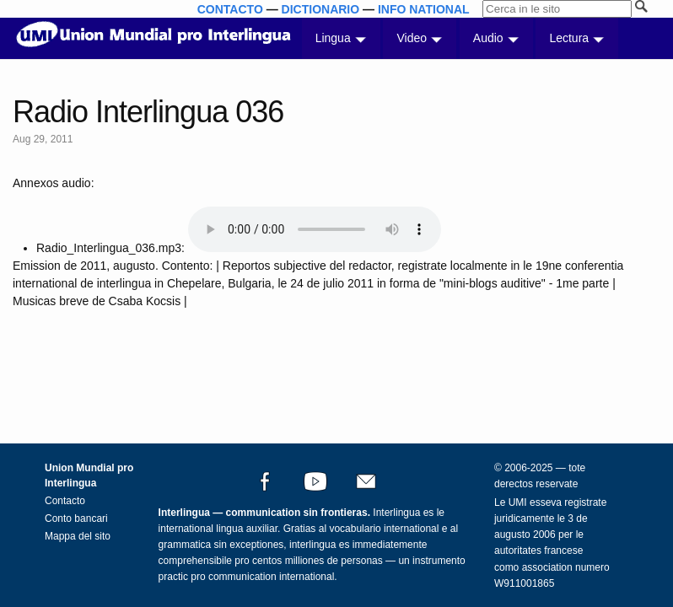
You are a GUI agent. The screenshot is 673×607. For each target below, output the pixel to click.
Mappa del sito (77, 536)
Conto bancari (76, 518)
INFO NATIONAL (424, 9)
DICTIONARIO (321, 9)
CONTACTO (230, 9)
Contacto (65, 501)
